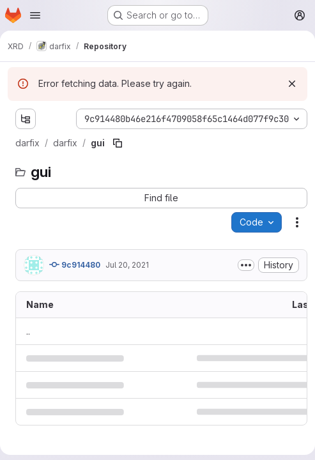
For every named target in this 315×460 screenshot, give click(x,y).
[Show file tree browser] (25, 119)
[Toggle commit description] (246, 265)
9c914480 (74, 264)
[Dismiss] (292, 83)
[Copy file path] (117, 143)
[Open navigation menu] (35, 15)
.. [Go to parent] (28, 331)
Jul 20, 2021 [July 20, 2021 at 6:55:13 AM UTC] (127, 265)
